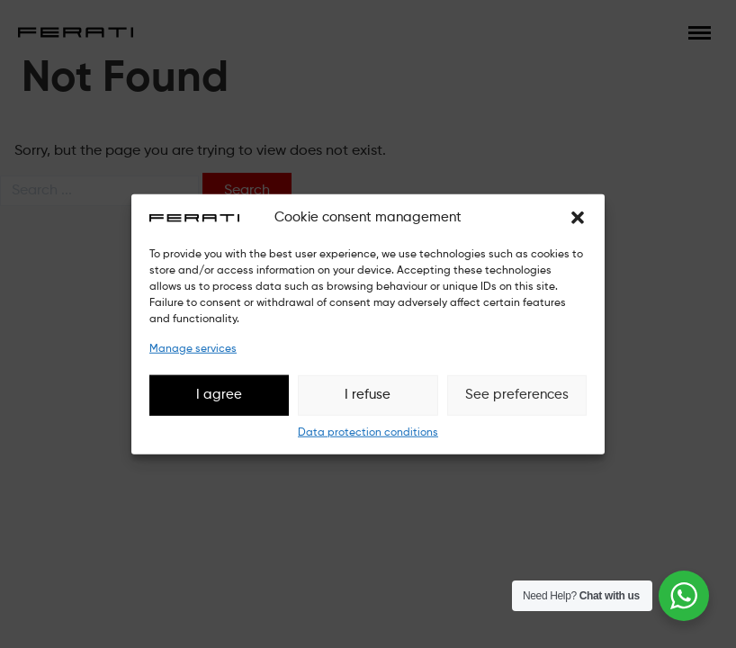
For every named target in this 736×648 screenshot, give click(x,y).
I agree (219, 394)
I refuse (367, 394)
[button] (578, 218)
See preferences (517, 394)
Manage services (193, 348)
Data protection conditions (368, 432)
